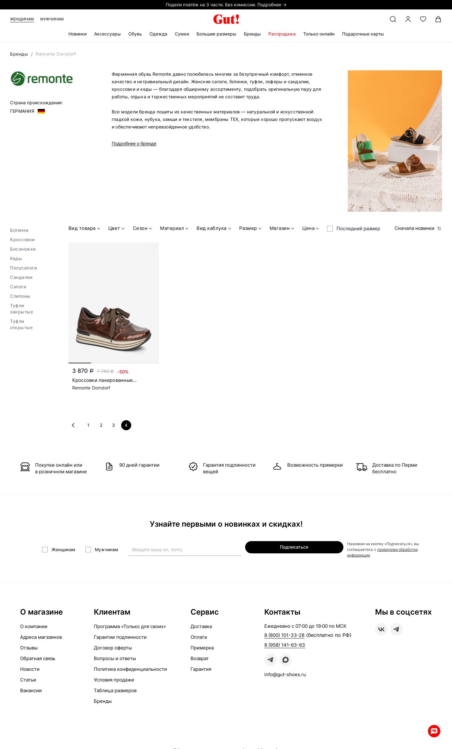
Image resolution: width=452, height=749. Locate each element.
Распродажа (282, 33)
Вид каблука (214, 229)
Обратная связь (37, 657)
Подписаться (289, 548)
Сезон (143, 229)
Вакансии (31, 689)
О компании (33, 625)
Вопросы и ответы (115, 657)
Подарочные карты (363, 33)
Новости (30, 667)
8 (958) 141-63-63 (284, 643)
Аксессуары (107, 33)
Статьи (28, 678)
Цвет (117, 229)
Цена (311, 229)
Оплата (199, 635)
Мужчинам (52, 19)
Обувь (135, 33)
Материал (175, 229)
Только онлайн (319, 33)
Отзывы (29, 646)
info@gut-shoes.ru (285, 673)
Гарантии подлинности (120, 635)
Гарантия (201, 667)
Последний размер (358, 228)
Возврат (200, 657)
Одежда (158, 33)
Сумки (182, 33)
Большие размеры (216, 33)
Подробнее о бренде (134, 143)
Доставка (201, 625)
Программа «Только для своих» (130, 625)
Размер (251, 229)
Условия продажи (114, 678)
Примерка (202, 646)
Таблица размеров (115, 689)
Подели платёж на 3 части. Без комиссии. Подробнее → (226, 4)
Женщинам (22, 19)
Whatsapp (433, 730)
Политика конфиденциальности (130, 667)
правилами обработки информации (377, 551)
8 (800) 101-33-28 (284, 634)
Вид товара (84, 229)
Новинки (77, 33)
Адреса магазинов (41, 635)
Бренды (252, 33)
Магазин (283, 229)
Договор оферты (113, 646)
